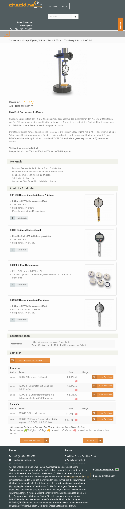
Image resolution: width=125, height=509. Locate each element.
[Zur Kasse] (92, 441)
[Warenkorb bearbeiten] (34, 441)
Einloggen (52, 6)
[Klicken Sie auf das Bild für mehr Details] (19, 218)
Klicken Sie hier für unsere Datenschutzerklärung (53, 505)
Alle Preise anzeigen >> (21, 105)
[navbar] (7, 34)
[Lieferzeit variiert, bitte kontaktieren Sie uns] (75, 381)
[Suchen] (75, 16)
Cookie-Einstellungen (105, 475)
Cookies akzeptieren (107, 469)
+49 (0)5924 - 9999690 (21, 25)
